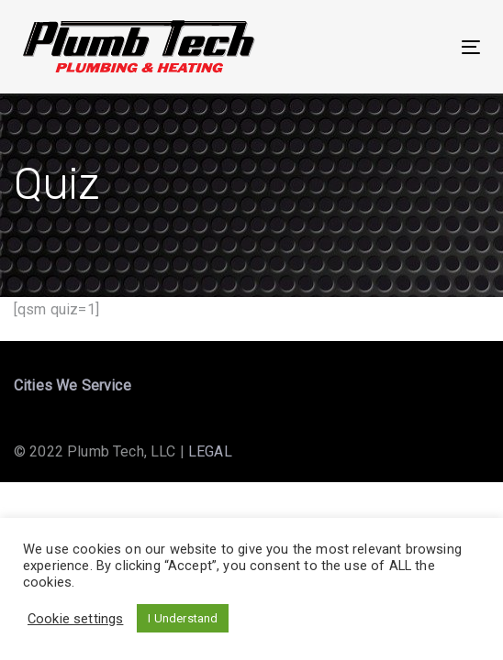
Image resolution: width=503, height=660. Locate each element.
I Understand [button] (183, 618)
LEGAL (210, 451)
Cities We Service (72, 385)
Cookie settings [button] (75, 618)
